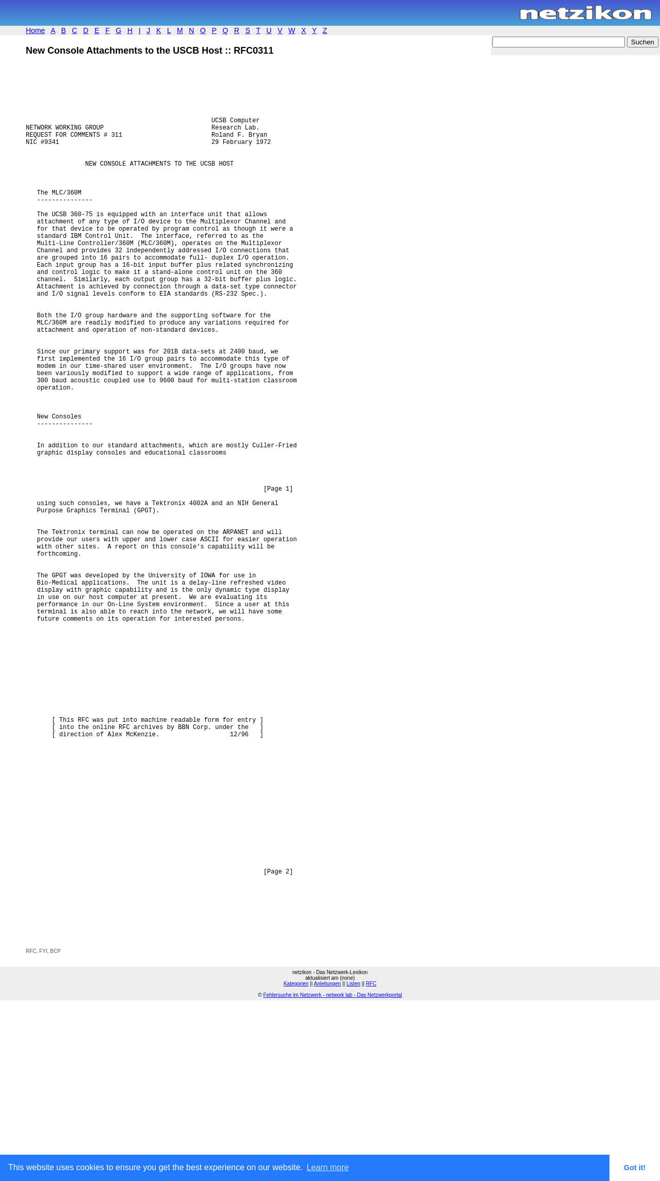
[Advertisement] (146, 1101)
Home (35, 30)
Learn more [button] (328, 1167)
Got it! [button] (635, 1167)
